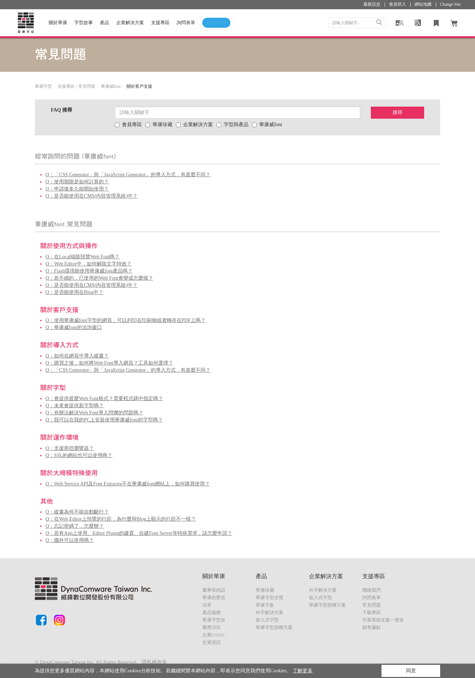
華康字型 (43, 86)
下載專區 (371, 612)
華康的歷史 (213, 597)
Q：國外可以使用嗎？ (70, 540)
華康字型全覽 (269, 597)
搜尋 (397, 112)
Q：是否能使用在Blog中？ (74, 292)
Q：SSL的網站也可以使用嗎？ (79, 455)
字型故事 (83, 22)
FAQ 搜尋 (61, 110)
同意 (411, 670)
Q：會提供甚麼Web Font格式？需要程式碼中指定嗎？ (104, 398)
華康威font (111, 86)
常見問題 (371, 605)
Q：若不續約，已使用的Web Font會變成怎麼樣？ (99, 278)
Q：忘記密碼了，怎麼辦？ (75, 526)
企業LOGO (213, 634)
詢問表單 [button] (186, 22)
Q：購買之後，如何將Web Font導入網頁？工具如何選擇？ (109, 363)
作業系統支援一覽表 (383, 620)
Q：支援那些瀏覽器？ (70, 448)
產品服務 (211, 612)
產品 (104, 22)
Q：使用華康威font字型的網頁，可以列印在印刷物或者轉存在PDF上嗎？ (126, 320)
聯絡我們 (371, 590)
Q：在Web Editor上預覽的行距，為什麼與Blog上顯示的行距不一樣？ (121, 519)
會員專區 (128, 124)
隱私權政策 (154, 662)
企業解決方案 (130, 22)
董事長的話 (213, 590)
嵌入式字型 (267, 620)
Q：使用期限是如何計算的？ (77, 181)
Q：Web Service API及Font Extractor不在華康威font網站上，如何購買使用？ (128, 483)
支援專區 (160, 22)
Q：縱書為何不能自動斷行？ (77, 512)
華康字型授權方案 (274, 627)
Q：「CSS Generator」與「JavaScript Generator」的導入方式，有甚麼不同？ (128, 174)
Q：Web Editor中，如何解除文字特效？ (89, 264)
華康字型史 (213, 620)
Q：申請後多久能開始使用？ (77, 189)
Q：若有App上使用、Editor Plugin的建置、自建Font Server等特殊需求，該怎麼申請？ (139, 533)
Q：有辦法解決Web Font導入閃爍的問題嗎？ (94, 412)
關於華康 (58, 22)
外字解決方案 (269, 612)
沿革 (207, 605)
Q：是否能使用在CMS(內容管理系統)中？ (92, 196)
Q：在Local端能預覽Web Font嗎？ (82, 256)
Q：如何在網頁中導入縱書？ (77, 356)
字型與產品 (233, 124)
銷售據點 (371, 627)
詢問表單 (371, 597)
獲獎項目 (211, 627)
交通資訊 (211, 642)
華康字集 (265, 605)
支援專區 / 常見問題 (76, 86)
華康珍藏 (158, 124)
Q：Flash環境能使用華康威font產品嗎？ (89, 271)
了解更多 (303, 670)
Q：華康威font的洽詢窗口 (74, 327)
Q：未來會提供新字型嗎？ (75, 405)
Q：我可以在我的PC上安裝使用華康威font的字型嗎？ (104, 420)
